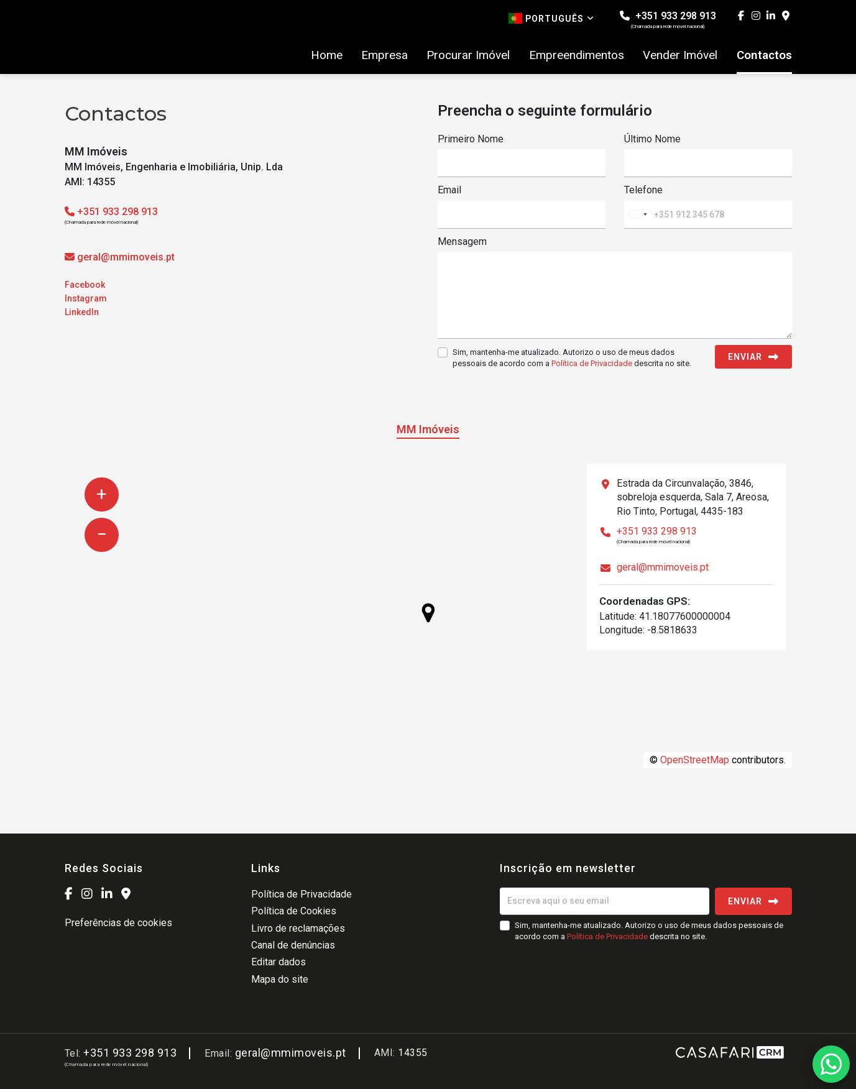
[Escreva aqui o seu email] (604, 901)
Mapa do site (279, 979)
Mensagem (462, 241)
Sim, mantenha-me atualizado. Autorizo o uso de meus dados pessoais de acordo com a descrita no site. (572, 357)
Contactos (764, 55)
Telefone (643, 190)
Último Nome (652, 139)
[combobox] (638, 214)
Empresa (384, 55)
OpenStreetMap (694, 760)
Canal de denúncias (293, 945)
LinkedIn (82, 312)
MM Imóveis (428, 429)
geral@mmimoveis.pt (126, 257)
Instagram (86, 298)
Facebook (85, 285)
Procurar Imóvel (468, 55)
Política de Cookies (293, 911)
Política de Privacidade (592, 363)
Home (327, 55)
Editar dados (278, 962)
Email (449, 190)
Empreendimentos (576, 55)
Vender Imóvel (680, 55)
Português (551, 18)
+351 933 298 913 (668, 19)
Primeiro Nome (471, 139)
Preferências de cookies (118, 923)
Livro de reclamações (298, 928)
